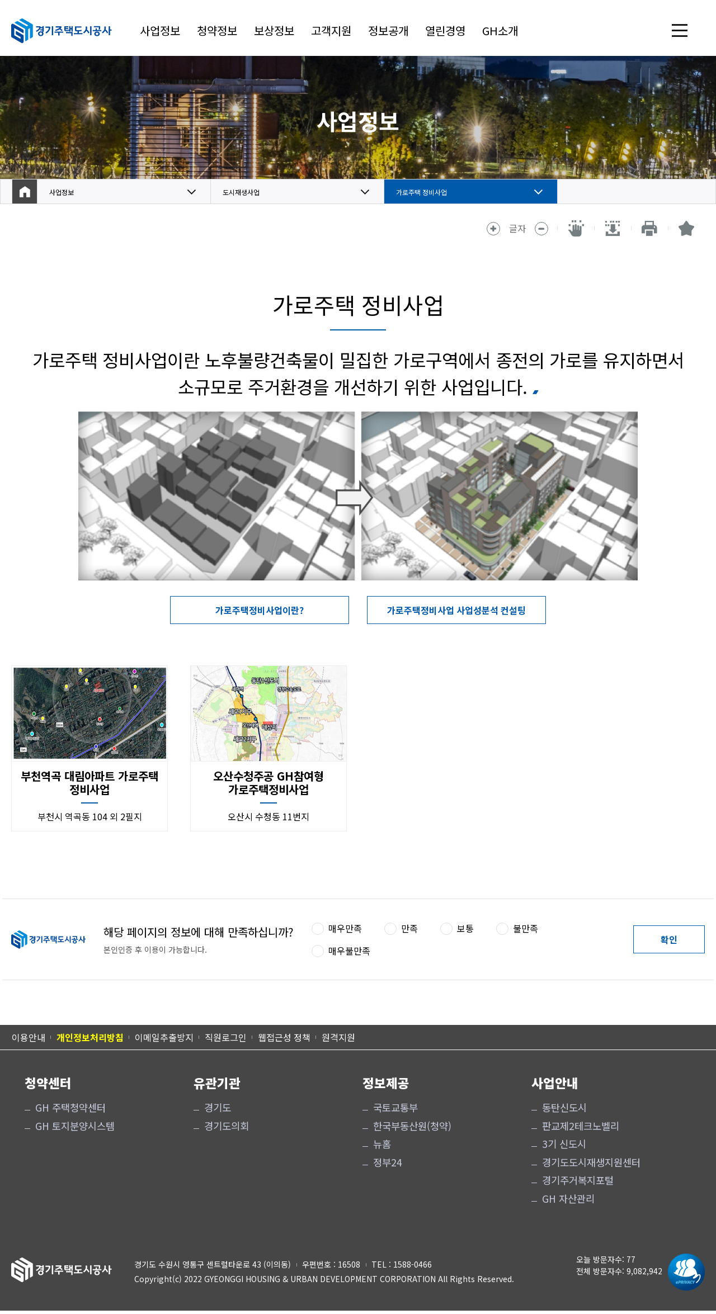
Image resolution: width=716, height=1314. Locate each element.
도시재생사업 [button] (248, 191)
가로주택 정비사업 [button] (430, 191)
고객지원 (331, 30)
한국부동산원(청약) (412, 1126)
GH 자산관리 (568, 1199)
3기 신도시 (564, 1144)
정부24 (387, 1162)
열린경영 (445, 30)
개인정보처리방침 (90, 1037)
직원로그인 (226, 1037)
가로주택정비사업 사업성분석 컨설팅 (456, 610)
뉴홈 (382, 1144)
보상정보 (274, 30)
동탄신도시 (564, 1107)
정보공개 (388, 30)
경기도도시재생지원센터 (591, 1162)
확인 (669, 939)
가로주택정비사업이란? (259, 610)
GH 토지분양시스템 (75, 1126)
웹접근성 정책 (284, 1037)
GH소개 (500, 30)
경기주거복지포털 (578, 1180)
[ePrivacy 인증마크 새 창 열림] (683, 1272)
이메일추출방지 (164, 1037)
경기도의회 (226, 1126)
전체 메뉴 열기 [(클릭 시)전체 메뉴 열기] (679, 30)
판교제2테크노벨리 (580, 1126)
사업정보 (160, 30)
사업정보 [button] (66, 191)
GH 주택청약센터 (70, 1107)
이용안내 (28, 1037)
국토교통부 (395, 1107)
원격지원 (338, 1037)
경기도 (217, 1107)
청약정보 (217, 30)
